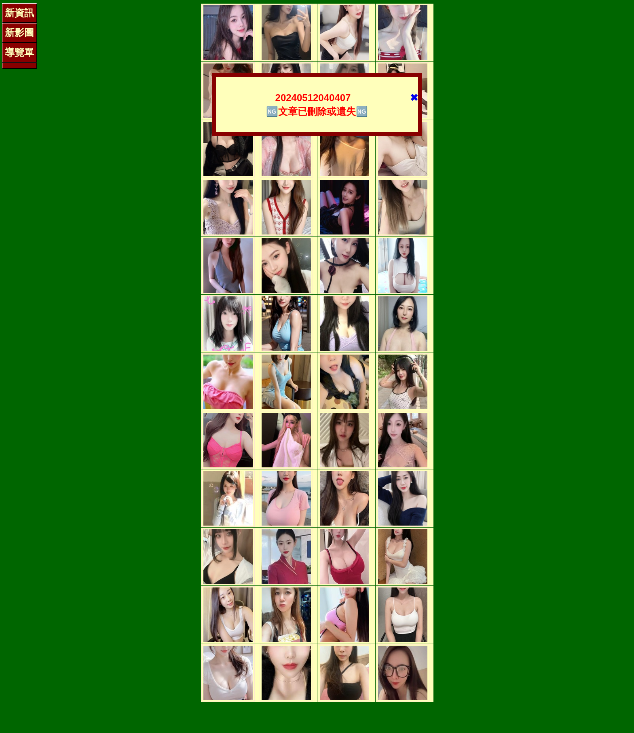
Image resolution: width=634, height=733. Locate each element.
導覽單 (19, 52)
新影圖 (19, 32)
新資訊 (19, 12)
